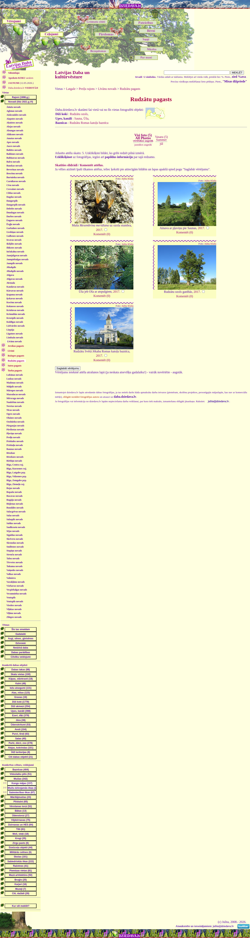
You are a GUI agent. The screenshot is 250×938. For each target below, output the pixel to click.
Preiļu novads (13, 437)
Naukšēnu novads (15, 402)
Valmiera (11, 578)
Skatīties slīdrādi (66, 165)
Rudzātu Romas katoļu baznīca (89, 122)
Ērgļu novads (13, 224)
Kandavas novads (15, 286)
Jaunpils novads (14, 263)
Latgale (71, 88)
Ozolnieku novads (15, 421)
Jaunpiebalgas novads (17, 259)
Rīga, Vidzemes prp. (16, 476)
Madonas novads (14, 382)
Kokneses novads (15, 306)
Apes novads (12, 142)
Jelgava (10, 275)
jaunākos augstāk (143, 144)
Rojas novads (13, 488)
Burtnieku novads (15, 177)
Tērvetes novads (14, 562)
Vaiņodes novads (14, 570)
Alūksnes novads (14, 134)
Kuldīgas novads (14, 322)
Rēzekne (10, 453)
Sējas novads (12, 531)
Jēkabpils (11, 267)
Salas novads (12, 515)
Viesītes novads (14, 605)
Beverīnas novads (15, 169)
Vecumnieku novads (16, 593)
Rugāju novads (13, 499)
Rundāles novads (14, 507)
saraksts (20, 78)
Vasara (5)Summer (161, 138)
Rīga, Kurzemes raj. (16, 468)
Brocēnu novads (14, 173)
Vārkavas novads (15, 585)
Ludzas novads (13, 378)
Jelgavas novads (14, 279)
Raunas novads (14, 449)
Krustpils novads (14, 318)
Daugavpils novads (15, 204)
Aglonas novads (14, 111)
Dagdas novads (13, 197)
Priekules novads (14, 441)
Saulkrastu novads (15, 527)
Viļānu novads (13, 613)
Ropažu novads (14, 492)
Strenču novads (14, 554)
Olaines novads (14, 417)
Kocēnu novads (14, 302)
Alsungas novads (14, 130)
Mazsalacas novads (16, 394)
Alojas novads (13, 126)
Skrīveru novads (14, 539)
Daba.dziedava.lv (23, 88)
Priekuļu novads (14, 445)
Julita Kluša (128, 178)
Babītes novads (13, 150)
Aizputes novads (14, 118)
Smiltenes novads (15, 546)
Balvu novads (13, 161)
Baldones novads (14, 154)
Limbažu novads (14, 337)
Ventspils (10, 597)
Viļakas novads (13, 609)
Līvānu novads (14, 341)
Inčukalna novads (15, 251)
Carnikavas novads (16, 181)
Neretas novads (14, 406)
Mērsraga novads (15, 398)
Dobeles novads (14, 208)
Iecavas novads (13, 240)
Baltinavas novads (15, 157)
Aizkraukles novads (16, 114)
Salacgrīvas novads (16, 511)
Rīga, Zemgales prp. (16, 480)
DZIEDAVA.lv (130, 6)
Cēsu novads (12, 185)
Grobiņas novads (14, 232)
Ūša (86, 118)
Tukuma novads (14, 566)
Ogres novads (13, 414)
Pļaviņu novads (14, 433)
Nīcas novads (13, 410)
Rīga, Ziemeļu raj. (15, 484)
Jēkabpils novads (15, 271)
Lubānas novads (14, 374)
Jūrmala (10, 282)
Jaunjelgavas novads (16, 255)
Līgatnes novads (14, 333)
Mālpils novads (14, 386)
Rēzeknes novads (14, 457)
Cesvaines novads (15, 189)
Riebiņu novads (14, 460)
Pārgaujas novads (15, 425)
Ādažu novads (13, 107)
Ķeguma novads (14, 294)
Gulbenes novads (14, 236)
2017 (99, 229)
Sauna (78, 118)
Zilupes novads (13, 617)
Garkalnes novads (15, 228)
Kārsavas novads (14, 290)
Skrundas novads (15, 542)
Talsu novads (13, 558)
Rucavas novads (14, 496)
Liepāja (10, 329)
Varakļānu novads (15, 582)
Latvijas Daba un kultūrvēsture (72, 74)
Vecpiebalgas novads (16, 589)
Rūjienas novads (14, 503)
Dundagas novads (15, 212)
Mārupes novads (14, 390)
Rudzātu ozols (79, 114)
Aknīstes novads (14, 122)
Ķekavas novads (14, 298)
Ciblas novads (13, 193)
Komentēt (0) (101, 234)
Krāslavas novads (15, 310)
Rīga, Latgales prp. (16, 472)
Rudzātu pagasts (130, 88)
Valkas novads (13, 574)
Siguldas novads (14, 535)
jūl (161, 143)
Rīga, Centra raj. (14, 464)
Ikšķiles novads (14, 243)
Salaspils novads (14, 519)
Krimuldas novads (15, 314)
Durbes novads (13, 216)
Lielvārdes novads (15, 325)
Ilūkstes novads (14, 247)
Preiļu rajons (87, 88)
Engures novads (14, 220)
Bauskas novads (14, 165)
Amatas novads (14, 138)
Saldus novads (13, 523)
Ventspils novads (14, 601)
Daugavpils (12, 200)
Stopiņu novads (14, 550)
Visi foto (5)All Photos (143, 137)
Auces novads (13, 146)
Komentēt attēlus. (92, 165)
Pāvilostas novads (15, 429)
